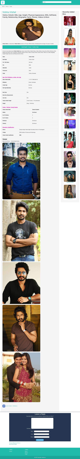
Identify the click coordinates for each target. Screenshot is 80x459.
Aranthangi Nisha (70, 45)
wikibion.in (44, 457)
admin (7, 405)
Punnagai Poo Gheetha (70, 104)
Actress (7, 6)
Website (32, 436)
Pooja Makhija (70, 58)
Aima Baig (70, 26)
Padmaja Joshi (70, 129)
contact (10, 451)
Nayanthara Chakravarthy (70, 90)
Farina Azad (70, 71)
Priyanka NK (70, 198)
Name (32, 431)
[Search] (57, 2)
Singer (11, 6)
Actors (3, 6)
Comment (29, 428)
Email (32, 434)
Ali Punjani (70, 116)
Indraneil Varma (70, 168)
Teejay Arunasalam (70, 182)
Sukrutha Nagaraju (70, 148)
